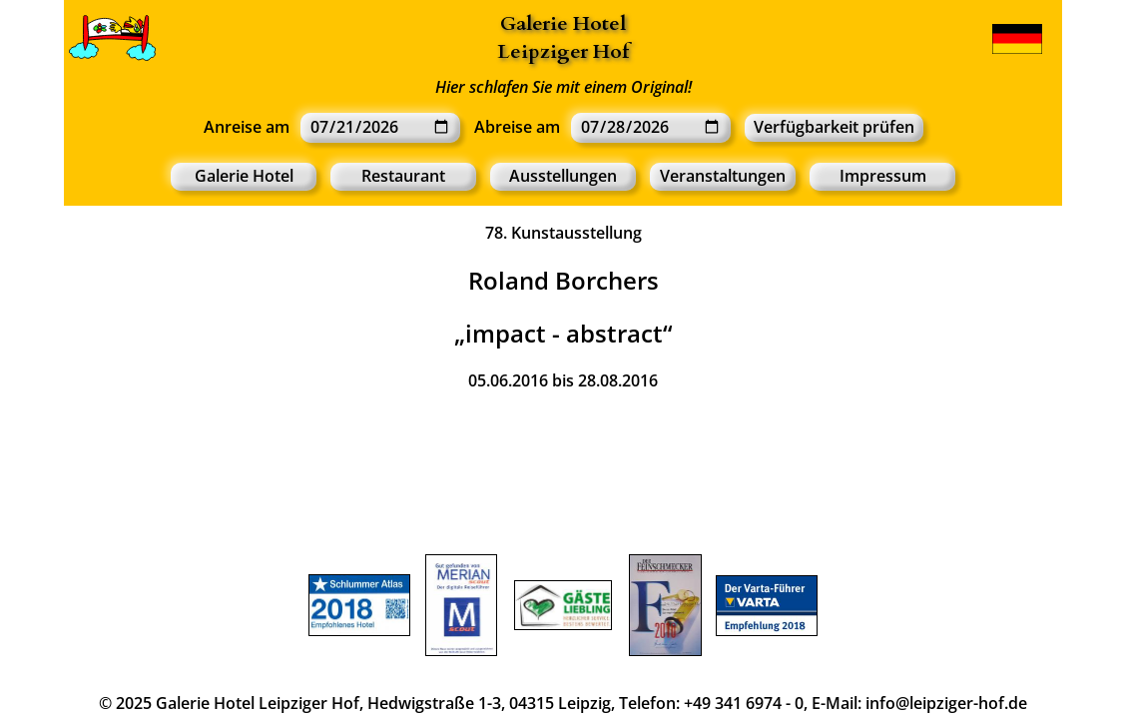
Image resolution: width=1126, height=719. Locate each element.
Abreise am (517, 127)
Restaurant (403, 176)
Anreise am (246, 127)
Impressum (883, 176)
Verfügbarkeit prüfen (834, 127)
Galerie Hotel (563, 23)
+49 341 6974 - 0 (744, 703)
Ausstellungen (563, 176)
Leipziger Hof (563, 51)
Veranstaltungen (723, 176)
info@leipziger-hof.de (946, 703)
